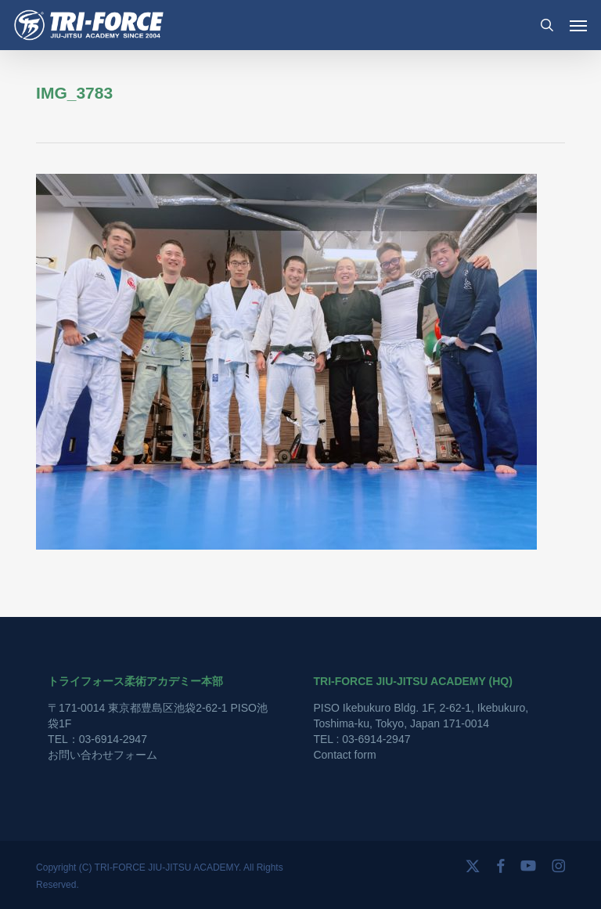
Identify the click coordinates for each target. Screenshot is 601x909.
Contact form (344, 754)
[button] (578, 25)
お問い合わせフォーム (102, 754)
